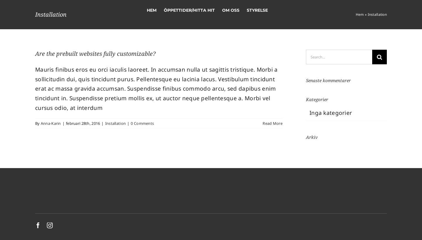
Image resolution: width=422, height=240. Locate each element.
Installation (115, 123)
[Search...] (339, 57)
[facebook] (38, 225)
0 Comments (142, 123)
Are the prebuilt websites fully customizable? (95, 54)
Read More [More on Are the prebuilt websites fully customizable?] (273, 123)
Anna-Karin (51, 123)
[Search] (379, 57)
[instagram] (50, 225)
